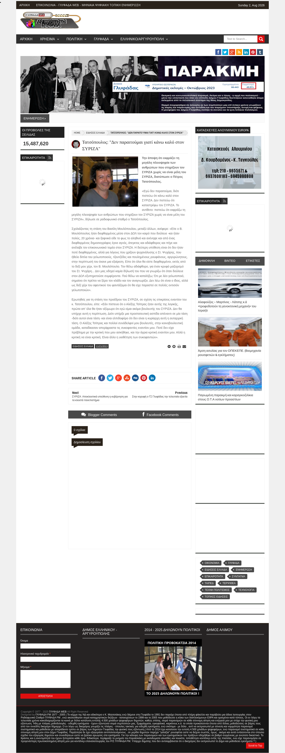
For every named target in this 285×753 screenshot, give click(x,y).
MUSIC (237, 47)
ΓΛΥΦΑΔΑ (101, 39)
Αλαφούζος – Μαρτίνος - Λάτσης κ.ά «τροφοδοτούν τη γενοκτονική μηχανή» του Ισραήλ (227, 306)
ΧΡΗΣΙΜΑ (47, 39)
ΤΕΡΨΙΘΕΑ (229, 583)
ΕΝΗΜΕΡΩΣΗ (244, 569)
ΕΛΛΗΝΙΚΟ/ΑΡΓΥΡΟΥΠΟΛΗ (142, 39)
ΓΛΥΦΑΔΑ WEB (58, 711)
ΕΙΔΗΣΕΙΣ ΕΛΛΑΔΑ (95, 133)
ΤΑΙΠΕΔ (209, 583)
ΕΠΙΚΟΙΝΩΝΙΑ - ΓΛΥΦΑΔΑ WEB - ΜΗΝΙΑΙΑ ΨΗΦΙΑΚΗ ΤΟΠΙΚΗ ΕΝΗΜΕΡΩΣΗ (88, 5)
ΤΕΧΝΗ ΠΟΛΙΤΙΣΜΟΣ (217, 589)
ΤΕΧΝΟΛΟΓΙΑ (246, 589)
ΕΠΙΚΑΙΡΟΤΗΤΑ (214, 576)
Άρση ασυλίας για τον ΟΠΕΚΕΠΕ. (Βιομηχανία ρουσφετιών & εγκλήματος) (229, 352)
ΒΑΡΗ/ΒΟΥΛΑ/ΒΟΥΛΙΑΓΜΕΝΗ (198, 47)
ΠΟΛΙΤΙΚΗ (74, 39)
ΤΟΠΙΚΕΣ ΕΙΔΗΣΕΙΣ (216, 596)
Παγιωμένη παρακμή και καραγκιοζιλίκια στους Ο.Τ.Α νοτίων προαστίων (225, 397)
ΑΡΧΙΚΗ (24, 5)
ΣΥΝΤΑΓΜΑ (238, 576)
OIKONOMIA (212, 563)
